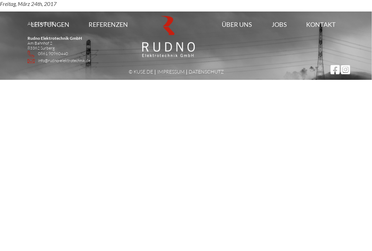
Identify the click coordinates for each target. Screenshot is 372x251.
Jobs (279, 24)
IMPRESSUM (171, 72)
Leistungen (50, 24)
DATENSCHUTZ (206, 72)
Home (157, 47)
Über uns (237, 24)
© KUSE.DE (141, 72)
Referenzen (108, 24)
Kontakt (321, 24)
